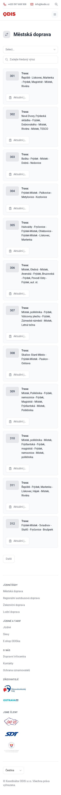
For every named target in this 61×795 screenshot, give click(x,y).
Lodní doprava (11, 611)
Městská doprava (13, 591)
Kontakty (8, 663)
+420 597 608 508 (17, 4)
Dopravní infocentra (14, 656)
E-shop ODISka (11, 641)
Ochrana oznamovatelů (16, 670)
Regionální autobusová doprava (21, 598)
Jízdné (7, 627)
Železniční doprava (14, 605)
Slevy (6, 634)
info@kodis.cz (42, 4)
